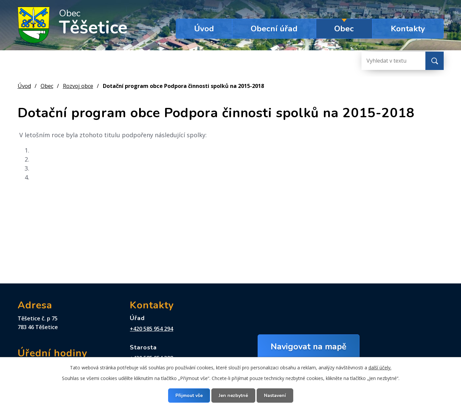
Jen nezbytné (233, 395)
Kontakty (408, 28)
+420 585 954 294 (151, 328)
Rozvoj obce (78, 86)
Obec (344, 28)
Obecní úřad (274, 28)
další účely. (379, 367)
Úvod (204, 28)
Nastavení (275, 395)
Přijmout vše (189, 395)
